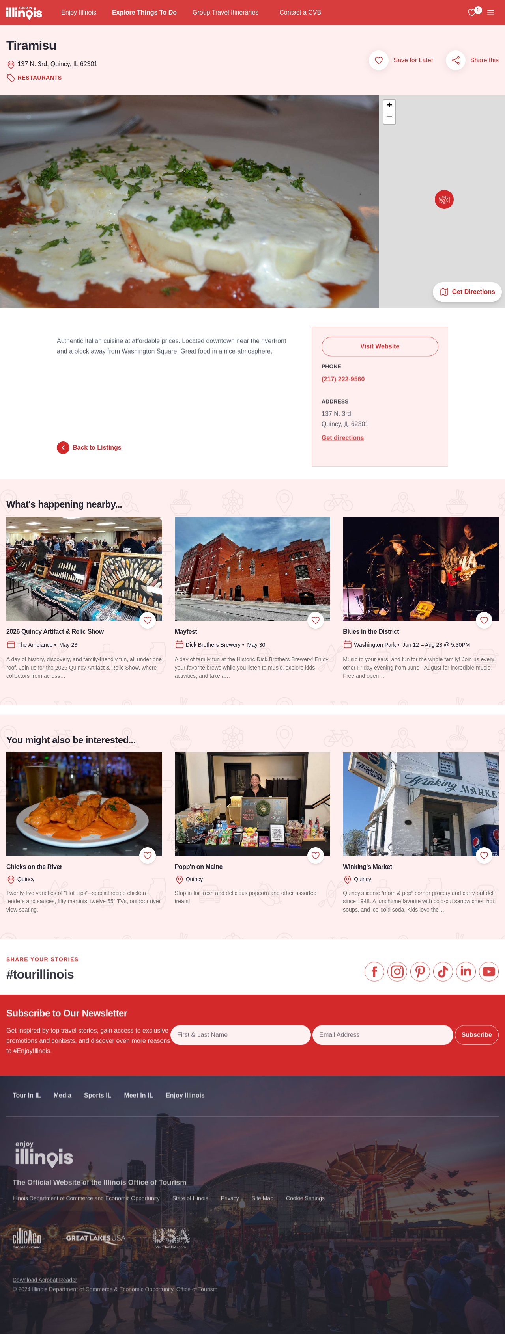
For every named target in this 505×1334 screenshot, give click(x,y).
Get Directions (467, 292)
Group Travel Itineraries (225, 12)
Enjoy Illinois (78, 12)
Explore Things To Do (144, 12)
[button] (444, 199)
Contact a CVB (300, 12)
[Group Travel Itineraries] (265, 13)
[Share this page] (456, 60)
